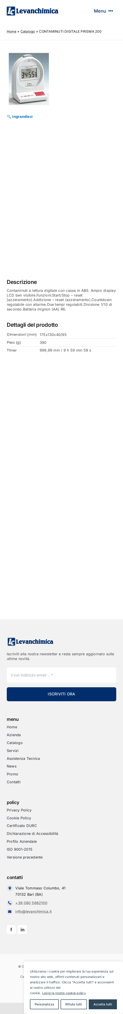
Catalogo (27, 31)
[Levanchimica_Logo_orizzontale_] (32, 7)
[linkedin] (22, 929)
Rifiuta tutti (73, 1004)
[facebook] (11, 929)
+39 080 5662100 (31, 903)
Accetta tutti (102, 1004)
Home (11, 31)
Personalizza (44, 1004)
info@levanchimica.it (33, 911)
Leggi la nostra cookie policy (64, 993)
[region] (73, 987)
